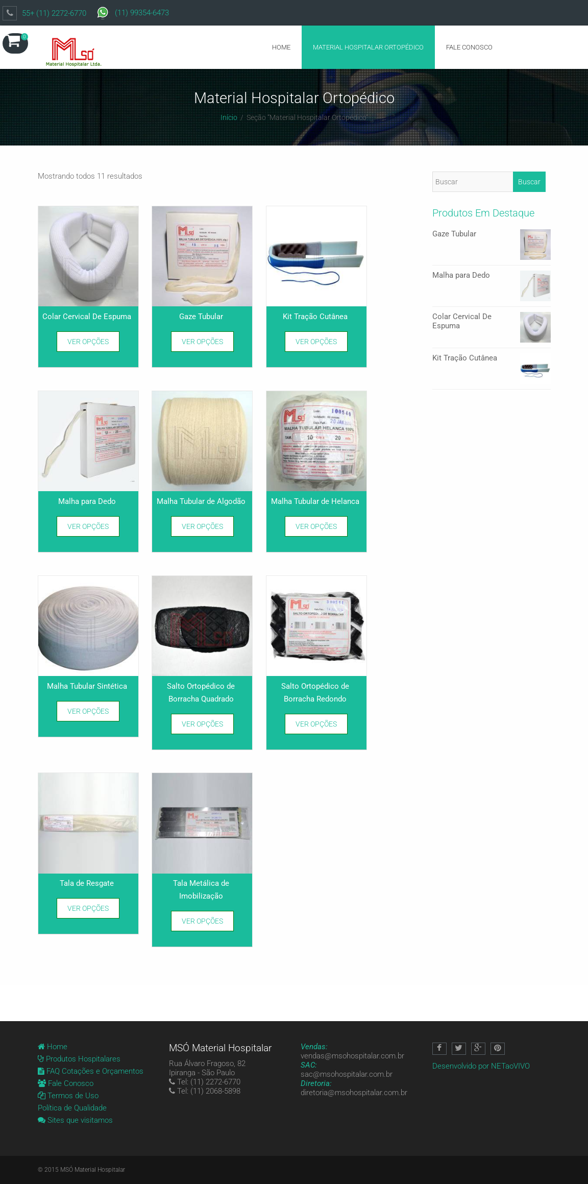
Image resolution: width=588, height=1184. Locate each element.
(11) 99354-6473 (142, 12)
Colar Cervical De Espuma (491, 317)
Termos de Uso (68, 1095)
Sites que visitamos (75, 1120)
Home (281, 47)
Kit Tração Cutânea (491, 358)
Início (228, 117)
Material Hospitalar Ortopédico (368, 47)
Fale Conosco (469, 47)
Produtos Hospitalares (79, 1059)
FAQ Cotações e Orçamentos (90, 1071)
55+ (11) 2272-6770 (54, 13)
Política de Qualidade (72, 1108)
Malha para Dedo (491, 276)
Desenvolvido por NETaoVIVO (481, 1066)
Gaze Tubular (491, 234)
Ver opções (88, 341)
